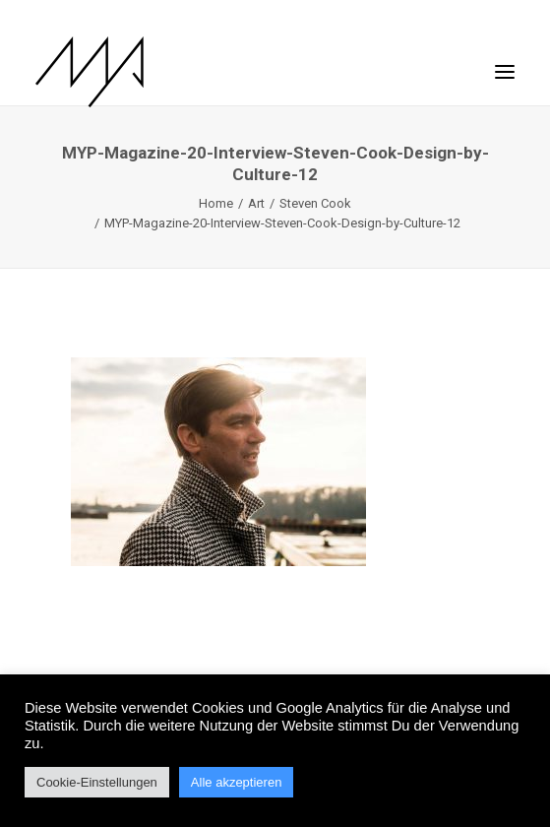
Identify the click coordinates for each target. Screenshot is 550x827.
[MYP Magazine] (89, 71)
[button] (504, 62)
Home (216, 203)
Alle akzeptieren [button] (236, 782)
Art (256, 203)
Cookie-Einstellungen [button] (96, 782)
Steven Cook (315, 203)
